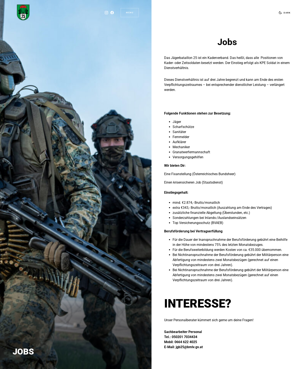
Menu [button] (129, 12)
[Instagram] (106, 12)
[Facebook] (112, 12)
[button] (283, 12)
